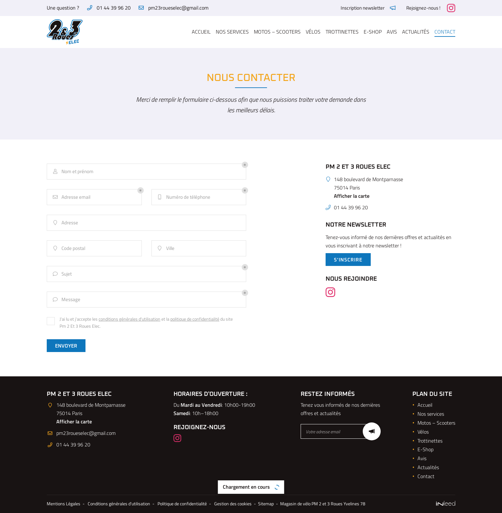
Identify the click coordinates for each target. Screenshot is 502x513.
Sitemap (266, 503)
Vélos (313, 32)
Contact (444, 32)
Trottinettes (342, 32)
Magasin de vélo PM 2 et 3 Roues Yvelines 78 (322, 503)
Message (66, 300)
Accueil (201, 32)
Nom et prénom (72, 172)
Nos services (232, 32)
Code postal (68, 248)
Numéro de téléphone (183, 197)
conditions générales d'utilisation (129, 319)
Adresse (65, 223)
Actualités (415, 32)
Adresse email (71, 197)
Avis (392, 32)
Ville (165, 248)
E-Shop (373, 32)
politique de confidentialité (194, 319)
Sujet (62, 274)
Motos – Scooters (277, 32)
